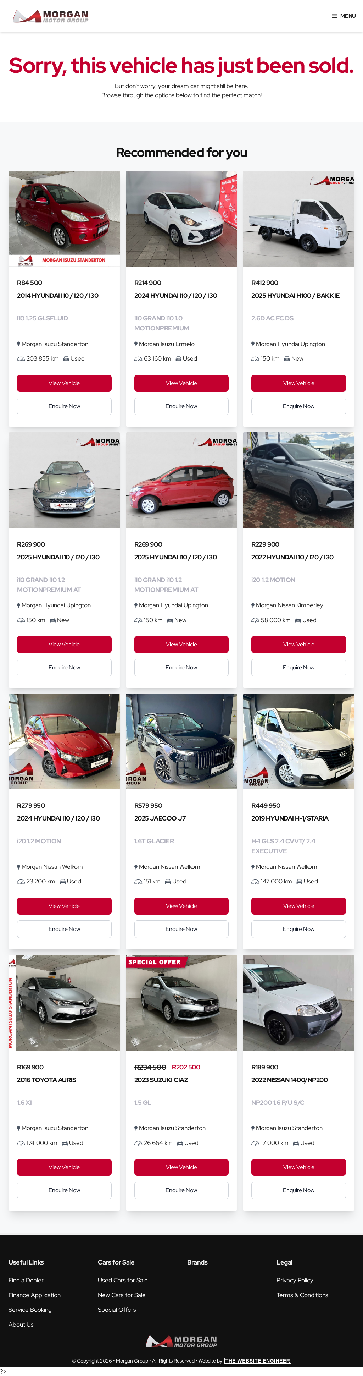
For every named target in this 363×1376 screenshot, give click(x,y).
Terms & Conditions (302, 1295)
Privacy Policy (295, 1280)
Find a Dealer (26, 1280)
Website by (245, 1361)
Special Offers (117, 1310)
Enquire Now (64, 406)
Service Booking (30, 1310)
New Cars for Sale (122, 1295)
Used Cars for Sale (123, 1280)
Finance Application (35, 1295)
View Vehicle (64, 383)
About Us (21, 1324)
